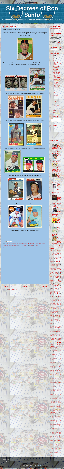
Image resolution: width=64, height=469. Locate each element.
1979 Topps (35, 243)
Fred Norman (53, 371)
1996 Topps (58, 315)
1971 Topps (52, 275)
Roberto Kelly (53, 437)
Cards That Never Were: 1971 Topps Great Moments (56, 87)
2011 (53, 55)
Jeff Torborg (57, 385)
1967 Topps (57, 270)
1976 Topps (58, 287)
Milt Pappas (52, 424)
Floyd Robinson (58, 367)
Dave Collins (52, 353)
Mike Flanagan (58, 420)
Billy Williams (58, 331)
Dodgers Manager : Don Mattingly (57, 93)
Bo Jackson (54, 332)
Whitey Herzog (57, 453)
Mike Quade (54, 421)
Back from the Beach (56, 83)
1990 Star (53, 309)
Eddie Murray (58, 362)
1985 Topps (57, 301)
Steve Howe (57, 444)
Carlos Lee (58, 347)
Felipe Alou (11, 245)
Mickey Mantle (59, 416)
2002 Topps (58, 316)
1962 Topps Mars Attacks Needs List (58, 220)
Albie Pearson (54, 326)
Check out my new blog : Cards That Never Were (57, 101)
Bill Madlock (52, 331)
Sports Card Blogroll (54, 182)
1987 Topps (59, 303)
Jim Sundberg (59, 390)
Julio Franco (52, 402)
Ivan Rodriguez (58, 382)
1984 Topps (54, 299)
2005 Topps (56, 319)
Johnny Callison (58, 397)
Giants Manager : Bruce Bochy (56, 80)
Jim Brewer (52, 387)
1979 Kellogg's (53, 291)
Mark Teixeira (59, 415)
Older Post (44, 286)
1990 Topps (58, 309)
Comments (54, 121)
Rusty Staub (52, 441)
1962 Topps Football (56, 262)
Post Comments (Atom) (13, 289)
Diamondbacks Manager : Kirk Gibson (56, 96)
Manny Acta (52, 413)
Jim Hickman (58, 387)
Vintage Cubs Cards (56, 161)
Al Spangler (59, 324)
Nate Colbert (59, 427)
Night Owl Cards (55, 153)
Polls (53, 432)
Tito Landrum (54, 449)
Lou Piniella (54, 409)
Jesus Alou (16, 245)
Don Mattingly (57, 361)
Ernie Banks (57, 365)
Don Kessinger (55, 359)
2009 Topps (57, 320)
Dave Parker (59, 353)
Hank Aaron (53, 381)
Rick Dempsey (55, 435)
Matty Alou (31, 245)
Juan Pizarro (57, 401)
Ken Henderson (59, 402)
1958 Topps (59, 253)
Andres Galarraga (57, 327)
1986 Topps (52, 303)
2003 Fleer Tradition (54, 317)
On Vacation (55, 90)
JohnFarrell (52, 397)
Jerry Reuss (52, 386)
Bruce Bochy (5, 245)
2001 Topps (52, 316)
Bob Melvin (58, 335)
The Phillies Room (56, 142)
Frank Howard (54, 369)
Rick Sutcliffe (57, 436)
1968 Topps (53, 272)
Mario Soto (58, 413)
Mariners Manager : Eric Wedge (57, 70)
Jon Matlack (56, 399)
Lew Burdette (52, 407)
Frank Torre (58, 370)
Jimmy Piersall (55, 391)
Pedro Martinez (53, 431)
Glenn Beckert (55, 378)
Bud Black (52, 342)
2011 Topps (54, 324)
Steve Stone (58, 445)
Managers (26, 245)
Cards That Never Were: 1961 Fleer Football (57, 63)
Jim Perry (52, 389)
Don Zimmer (52, 362)
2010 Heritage (52, 321)
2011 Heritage (42, 243)
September (55, 56)
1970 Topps (57, 273)
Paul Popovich (57, 429)
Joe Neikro (21, 245)
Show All (60, 245)
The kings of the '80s (59, 155)
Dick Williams (53, 358)
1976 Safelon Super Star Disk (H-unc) (59, 165)
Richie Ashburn (54, 433)
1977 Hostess (54, 288)
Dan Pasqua (54, 350)
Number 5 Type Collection (55, 193)
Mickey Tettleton (54, 417)
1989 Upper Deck (57, 307)
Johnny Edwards (54, 398)
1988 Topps (59, 304)
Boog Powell (58, 339)
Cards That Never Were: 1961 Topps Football (56, 76)
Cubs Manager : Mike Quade (56, 107)
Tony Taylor (57, 451)
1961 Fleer (57, 255)
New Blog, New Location (59, 209)
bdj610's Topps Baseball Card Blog (56, 170)
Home (25, 286)
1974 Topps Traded (58, 283)
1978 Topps (57, 289)
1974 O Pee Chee (53, 281)
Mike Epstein (52, 420)
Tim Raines (52, 448)
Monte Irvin (54, 427)
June (54, 110)
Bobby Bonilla (59, 336)
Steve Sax (52, 445)
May (54, 112)
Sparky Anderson (55, 443)
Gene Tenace (59, 377)
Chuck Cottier (59, 349)
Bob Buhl (58, 334)
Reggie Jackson (58, 432)
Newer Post (6, 286)
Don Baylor (59, 358)
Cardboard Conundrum (54, 206)
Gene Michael (52, 377)
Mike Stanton (57, 423)
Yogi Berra (52, 455)
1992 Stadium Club (54, 311)
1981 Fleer (52, 295)
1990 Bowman (53, 308)
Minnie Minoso (58, 424)
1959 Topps (54, 254)
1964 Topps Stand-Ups (55, 268)
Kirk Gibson (56, 405)
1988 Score (54, 304)
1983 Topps (59, 297)
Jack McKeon (54, 383)
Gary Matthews (57, 373)
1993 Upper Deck (57, 313)
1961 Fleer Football (53, 257)
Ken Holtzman (54, 403)
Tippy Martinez (58, 448)
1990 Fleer (59, 308)
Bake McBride (57, 330)
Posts (53, 118)
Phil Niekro (36, 245)
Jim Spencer (52, 390)
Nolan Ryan (54, 428)
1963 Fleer (52, 264)
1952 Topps (52, 250)
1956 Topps (57, 252)
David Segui (57, 355)
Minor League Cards (56, 425)
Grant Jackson (57, 379)
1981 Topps (54, 296)
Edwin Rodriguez (55, 363)
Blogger (39, 465)
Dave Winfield (54, 354)
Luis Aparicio (59, 409)
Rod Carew (57, 439)
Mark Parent (52, 415)
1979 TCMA (56, 292)
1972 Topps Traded (54, 279)
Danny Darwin (57, 351)
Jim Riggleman (57, 389)
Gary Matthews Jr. (54, 374)
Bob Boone (59, 332)
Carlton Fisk (52, 349)
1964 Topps (13, 243)
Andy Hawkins (53, 328)
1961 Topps (8, 243)
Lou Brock (59, 407)
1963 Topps (58, 264)
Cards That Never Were (55, 28)
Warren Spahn (56, 452)
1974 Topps (30, 243)
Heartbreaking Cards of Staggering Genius (56, 215)
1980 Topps (57, 293)
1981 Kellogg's (58, 295)
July (54, 60)
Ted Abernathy (52, 447)
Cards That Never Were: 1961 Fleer (57, 105)
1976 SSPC (52, 287)
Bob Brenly (53, 334)
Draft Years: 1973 (58, 228)
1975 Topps (57, 285)
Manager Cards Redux (56, 67)
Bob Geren (52, 335)
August (54, 58)
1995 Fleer (52, 315)
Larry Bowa (58, 406)
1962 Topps (58, 261)
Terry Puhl (58, 447)
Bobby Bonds (52, 336)
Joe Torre (56, 394)
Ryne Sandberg (58, 441)
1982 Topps (54, 297)
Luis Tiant (56, 410)
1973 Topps (57, 280)
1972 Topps (57, 277)
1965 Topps (19, 243)
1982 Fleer (59, 296)
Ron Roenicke (57, 440)
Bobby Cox (54, 338)
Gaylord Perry (57, 375)
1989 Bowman (54, 305)
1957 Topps (52, 253)
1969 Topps (24, 243)
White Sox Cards (56, 226)
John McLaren (57, 395)
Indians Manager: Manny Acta (56, 73)
